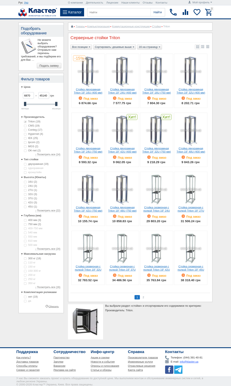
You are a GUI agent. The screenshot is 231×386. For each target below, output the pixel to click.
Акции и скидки (100, 357)
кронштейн (33, 172)
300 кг (32, 258)
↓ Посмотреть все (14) (47, 154)
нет (31, 296)
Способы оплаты (26, 365)
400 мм (32, 220)
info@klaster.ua (189, 361)
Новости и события (103, 361)
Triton (32, 121)
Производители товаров (143, 357)
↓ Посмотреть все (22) (47, 210)
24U (30, 185)
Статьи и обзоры (101, 370)
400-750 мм (33, 228)
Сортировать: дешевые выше (114, 47)
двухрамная (36, 163)
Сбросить (54, 306)
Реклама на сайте (65, 370)
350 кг (30, 283)
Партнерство (62, 357)
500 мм (30, 244)
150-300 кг (32, 270)
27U (30, 190)
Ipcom (31, 142)
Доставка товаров (27, 361)
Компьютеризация (98, 26)
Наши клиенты (130, 2)
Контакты (161, 2)
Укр (26, 2)
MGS (31, 146)
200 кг (30, 274)
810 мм (30, 240)
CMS (32, 125)
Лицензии (112, 2)
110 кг (30, 262)
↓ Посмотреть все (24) (47, 248)
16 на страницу (149, 47)
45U (30, 206)
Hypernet (33, 133)
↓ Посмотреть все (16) (47, 287)
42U (30, 202)
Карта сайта (135, 370)
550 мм (30, 236)
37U (30, 198)
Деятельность (94, 2)
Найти (158, 12)
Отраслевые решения (141, 365)
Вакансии (59, 365)
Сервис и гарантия (28, 370)
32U (30, 194)
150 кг (30, 266)
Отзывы (148, 2)
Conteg (33, 129)
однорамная (33, 168)
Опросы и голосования (105, 365)
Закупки (58, 361)
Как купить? (23, 357)
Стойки (156, 26)
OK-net (32, 150)
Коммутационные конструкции (131, 26)
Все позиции (81, 47)
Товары (80, 26)
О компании (75, 2)
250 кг (30, 279)
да (27, 300)
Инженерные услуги (140, 361)
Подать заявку (49, 65)
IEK (31, 138)
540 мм (30, 232)
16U (30, 181)
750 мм (32, 224)
